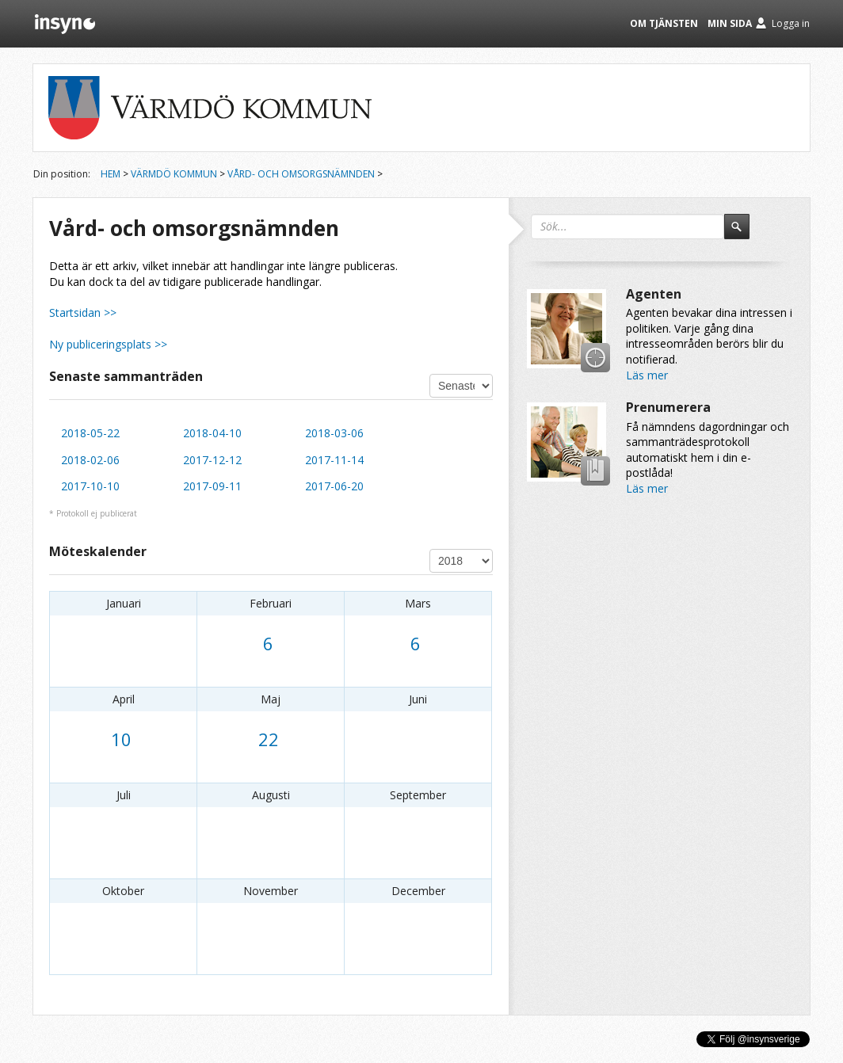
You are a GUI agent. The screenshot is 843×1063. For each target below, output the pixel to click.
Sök (744, 233)
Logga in (791, 23)
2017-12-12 (212, 459)
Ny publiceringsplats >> (108, 344)
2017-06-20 (334, 485)
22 (268, 739)
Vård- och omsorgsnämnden (301, 174)
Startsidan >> (82, 312)
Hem (110, 174)
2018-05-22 (90, 432)
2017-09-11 (212, 485)
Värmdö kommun (174, 174)
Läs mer (647, 375)
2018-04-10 (212, 432)
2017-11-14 (334, 459)
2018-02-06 (90, 459)
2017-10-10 (90, 485)
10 (121, 739)
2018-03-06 (334, 432)
